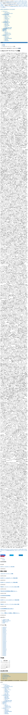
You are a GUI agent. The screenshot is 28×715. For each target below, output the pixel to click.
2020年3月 (4, 628)
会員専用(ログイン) (6, 708)
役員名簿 (6, 17)
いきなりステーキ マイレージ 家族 (6, 573)
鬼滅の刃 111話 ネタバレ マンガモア (7, 549)
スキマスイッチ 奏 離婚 (7, 4)
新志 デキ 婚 (24, 0)
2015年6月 (4, 652)
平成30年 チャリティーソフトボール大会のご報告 (9, 586)
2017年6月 (4, 635)
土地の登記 (6, 23)
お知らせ (6, 31)
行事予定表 (6, 37)
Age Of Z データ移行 (17, 0)
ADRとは (6, 26)
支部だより (6, 36)
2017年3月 (4, 638)
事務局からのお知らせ (6, 620)
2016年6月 (4, 643)
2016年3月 (4, 646)
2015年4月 (4, 653)
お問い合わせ (6, 12)
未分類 (19, 48)
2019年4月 (4, 629)
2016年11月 (4, 641)
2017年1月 (4, 640)
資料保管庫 (6, 40)
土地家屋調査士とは (6, 695)
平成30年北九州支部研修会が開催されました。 (9, 591)
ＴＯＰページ (4, 674)
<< (1, 660)
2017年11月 (4, 633)
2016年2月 (4, 647)
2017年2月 (4, 639)
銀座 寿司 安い (14, 4)
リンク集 (6, 19)
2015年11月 (4, 648)
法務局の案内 (6, 18)
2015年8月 (4, 651)
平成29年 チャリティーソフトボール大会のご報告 (9, 604)
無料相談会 (4, 702)
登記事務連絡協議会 (8, 38)
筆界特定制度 (6, 25)
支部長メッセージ (7, 16)
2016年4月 (4, 645)
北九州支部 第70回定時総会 (5, 595)
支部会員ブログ (5, 621)
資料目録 (6, 39)
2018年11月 (4, 630)
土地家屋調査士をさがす (6, 701)
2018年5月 (4, 631)
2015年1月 (4, 655)
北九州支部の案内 (5, 675)
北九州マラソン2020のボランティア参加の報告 (7, 566)
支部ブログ (4, 703)
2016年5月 (4, 644)
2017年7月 (4, 634)
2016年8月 (4, 642)
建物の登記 (6, 24)
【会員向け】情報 (5, 619)
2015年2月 (4, 654)
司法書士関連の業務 (8, 27)
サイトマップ (4, 677)
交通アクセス (6, 15)
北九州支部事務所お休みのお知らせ (6, 608)
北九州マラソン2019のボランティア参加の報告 (9, 582)
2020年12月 (4, 627)
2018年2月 (4, 632)
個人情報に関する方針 (8, 13)
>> (9, 660)
